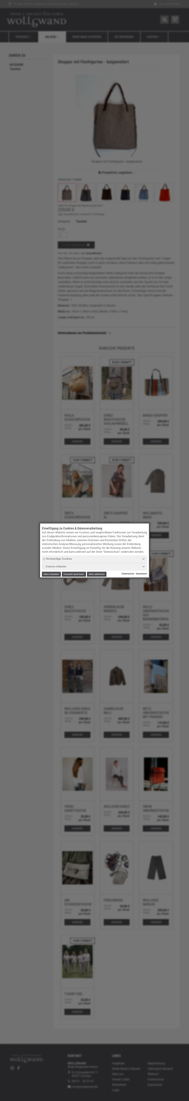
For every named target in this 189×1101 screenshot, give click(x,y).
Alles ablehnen (97, 574)
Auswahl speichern (73, 574)
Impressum (141, 574)
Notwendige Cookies (57, 558)
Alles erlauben (51, 574)
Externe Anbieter (54, 566)
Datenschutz (128, 574)
